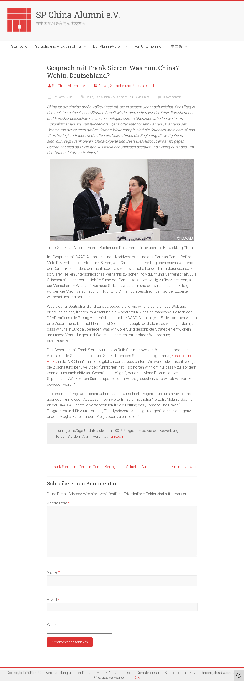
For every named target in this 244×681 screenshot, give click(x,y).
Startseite (19, 46)
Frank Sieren (102, 97)
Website (54, 624)
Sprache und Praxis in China (58, 46)
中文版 (176, 46)
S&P (113, 97)
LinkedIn (117, 436)
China (89, 97)
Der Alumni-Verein (107, 46)
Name (53, 572)
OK (137, 677)
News (103, 85)
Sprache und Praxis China (133, 97)
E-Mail (53, 600)
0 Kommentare (169, 97)
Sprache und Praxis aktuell (132, 85)
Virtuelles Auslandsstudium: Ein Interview (161, 466)
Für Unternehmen (149, 46)
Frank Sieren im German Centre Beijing (81, 466)
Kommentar (58, 503)
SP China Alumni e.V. (78, 14)
